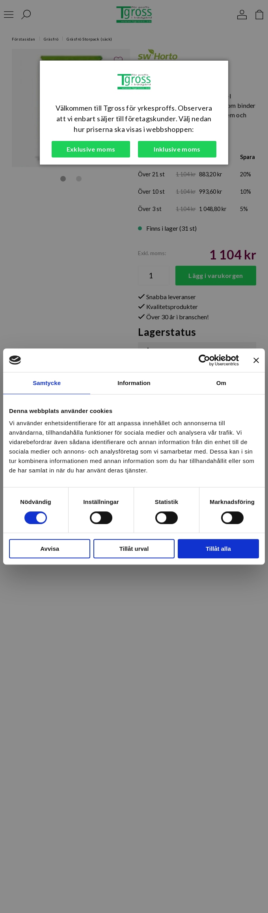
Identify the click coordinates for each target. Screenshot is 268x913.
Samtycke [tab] (47, 383)
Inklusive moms (177, 149)
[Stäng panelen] (256, 360)
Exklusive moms (91, 149)
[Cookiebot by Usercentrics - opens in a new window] (204, 360)
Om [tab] (221, 383)
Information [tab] (134, 383)
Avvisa (49, 548)
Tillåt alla (218, 548)
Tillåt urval (134, 548)
